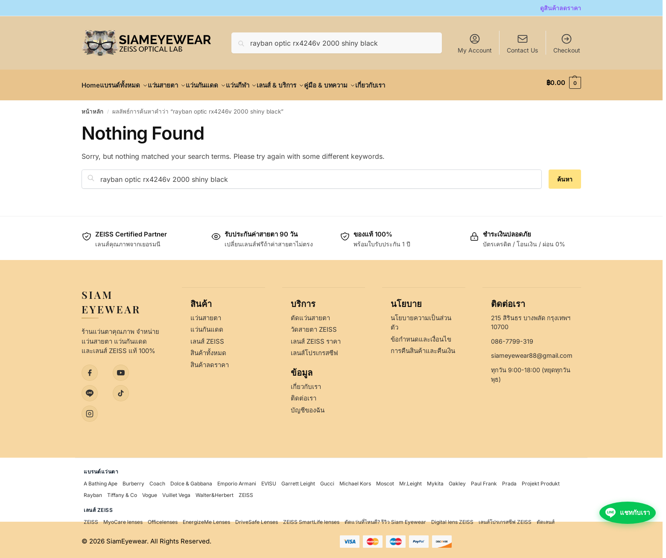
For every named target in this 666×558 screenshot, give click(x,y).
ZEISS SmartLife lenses (311, 519)
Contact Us (522, 50)
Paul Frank (484, 480)
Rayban (93, 492)
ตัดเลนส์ (546, 519)
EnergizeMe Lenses (206, 519)
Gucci (327, 480)
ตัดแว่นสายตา (310, 314)
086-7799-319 (512, 338)
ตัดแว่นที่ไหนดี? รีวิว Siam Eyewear (385, 519)
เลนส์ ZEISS (207, 338)
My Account (475, 43)
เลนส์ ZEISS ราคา (316, 338)
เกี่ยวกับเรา (306, 383)
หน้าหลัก (92, 106)
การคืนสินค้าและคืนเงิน (423, 348)
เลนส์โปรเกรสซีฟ (314, 350)
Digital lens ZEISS (452, 519)
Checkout (566, 43)
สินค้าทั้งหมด (208, 350)
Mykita (435, 480)
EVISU (268, 480)
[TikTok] (121, 390)
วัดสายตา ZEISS (314, 326)
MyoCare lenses (123, 519)
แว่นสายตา (205, 314)
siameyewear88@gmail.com (532, 352)
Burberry (133, 480)
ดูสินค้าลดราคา (560, 8)
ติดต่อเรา (303, 395)
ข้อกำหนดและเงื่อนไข (421, 336)
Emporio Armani (236, 480)
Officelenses (163, 519)
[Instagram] (90, 410)
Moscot (385, 480)
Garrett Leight (298, 480)
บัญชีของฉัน (307, 407)
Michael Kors (355, 480)
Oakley (457, 480)
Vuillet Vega (176, 492)
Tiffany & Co (122, 492)
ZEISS (246, 492)
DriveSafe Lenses (256, 519)
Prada (509, 480)
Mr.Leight (410, 480)
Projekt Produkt (541, 480)
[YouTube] (121, 369)
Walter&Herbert (215, 492)
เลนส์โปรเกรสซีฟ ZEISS (505, 519)
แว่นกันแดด (206, 326)
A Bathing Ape (100, 480)
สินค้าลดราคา (209, 361)
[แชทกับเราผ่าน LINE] (625, 537)
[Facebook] (90, 369)
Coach (157, 480)
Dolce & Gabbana (191, 480)
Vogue (149, 492)
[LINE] (90, 390)
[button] (563, 83)
